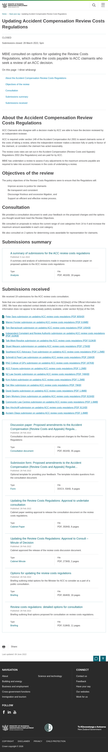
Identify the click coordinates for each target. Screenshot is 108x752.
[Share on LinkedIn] (38, 646)
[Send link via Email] (21, 646)
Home (4, 14)
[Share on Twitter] (32, 646)
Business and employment (15, 686)
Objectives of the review (17, 84)
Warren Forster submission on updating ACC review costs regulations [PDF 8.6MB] (45, 322)
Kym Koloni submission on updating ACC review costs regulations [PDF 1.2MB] (43, 379)
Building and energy (12, 681)
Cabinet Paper (17, 527)
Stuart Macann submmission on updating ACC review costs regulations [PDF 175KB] (46, 346)
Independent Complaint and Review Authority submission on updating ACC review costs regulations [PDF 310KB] (53, 334)
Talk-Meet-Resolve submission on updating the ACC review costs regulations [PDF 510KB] (49, 340)
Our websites (82, 691)
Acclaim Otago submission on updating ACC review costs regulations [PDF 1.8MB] (45, 413)
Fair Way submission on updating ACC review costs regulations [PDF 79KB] (41, 385)
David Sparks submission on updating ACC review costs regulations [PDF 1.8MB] (44, 391)
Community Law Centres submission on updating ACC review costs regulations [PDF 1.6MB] (50, 402)
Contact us (81, 676)
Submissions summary (16, 97)
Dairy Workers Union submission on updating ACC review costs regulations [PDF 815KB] (48, 396)
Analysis (14, 275)
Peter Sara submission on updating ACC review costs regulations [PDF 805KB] (43, 316)
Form (13, 489)
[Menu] (103, 5)
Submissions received (16, 103)
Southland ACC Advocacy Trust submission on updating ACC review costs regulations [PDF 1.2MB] (53, 351)
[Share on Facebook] (26, 646)
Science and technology (50, 676)
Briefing (14, 595)
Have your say (15, 14)
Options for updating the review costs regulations (40, 573)
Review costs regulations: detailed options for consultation (46, 606)
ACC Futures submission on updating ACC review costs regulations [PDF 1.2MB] (44, 368)
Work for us (82, 697)
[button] (103, 658)
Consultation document (21, 451)
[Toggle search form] (94, 5)
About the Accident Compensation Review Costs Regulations (35, 78)
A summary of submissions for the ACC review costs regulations (50, 253)
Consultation (11, 90)
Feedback (81, 681)
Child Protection (56, 741)
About (5, 676)
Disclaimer (24, 741)
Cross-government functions (16, 691)
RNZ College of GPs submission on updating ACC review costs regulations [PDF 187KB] (48, 363)
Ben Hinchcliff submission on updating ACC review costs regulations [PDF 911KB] (44, 407)
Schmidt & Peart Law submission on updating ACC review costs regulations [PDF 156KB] (48, 357)
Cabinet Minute (18, 561)
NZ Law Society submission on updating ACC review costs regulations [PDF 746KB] (45, 374)
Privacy (38, 741)
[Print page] (3, 646)
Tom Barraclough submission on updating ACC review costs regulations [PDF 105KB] (46, 327)
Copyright (8, 741)
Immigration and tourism (14, 697)
